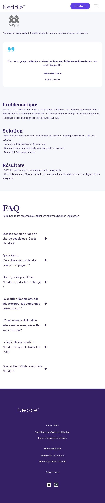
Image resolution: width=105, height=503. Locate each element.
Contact (80, 6)
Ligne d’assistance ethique (52, 438)
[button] (96, 6)
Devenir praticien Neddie (52, 461)
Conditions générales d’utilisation (52, 432)
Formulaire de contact (52, 455)
